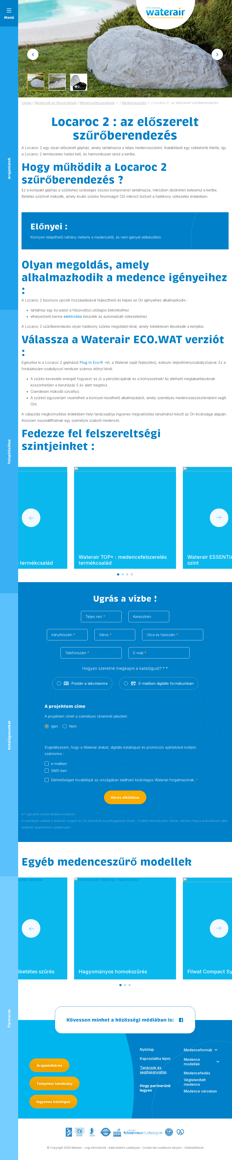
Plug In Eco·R (91, 362)
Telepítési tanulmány (54, 1083)
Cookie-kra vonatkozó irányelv (162, 1151)
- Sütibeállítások (193, 1151)
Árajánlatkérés (49, 1065)
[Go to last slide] (33, 54)
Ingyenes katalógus (53, 1102)
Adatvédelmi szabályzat (124, 1151)
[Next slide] (217, 54)
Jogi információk (95, 1151)
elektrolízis (73, 316)
